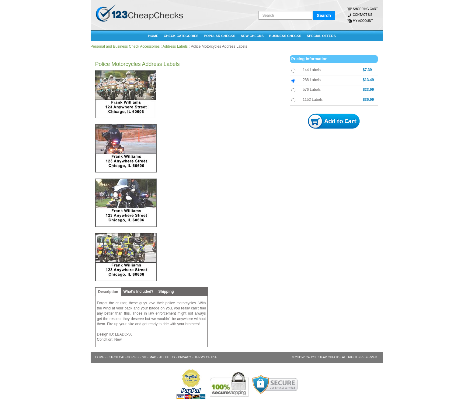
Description (108, 292)
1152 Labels (312, 99)
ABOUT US (167, 357)
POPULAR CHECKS (219, 36)
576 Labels (312, 89)
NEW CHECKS (252, 36)
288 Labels (312, 80)
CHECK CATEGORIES (181, 36)
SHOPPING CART (365, 9)
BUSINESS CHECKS (285, 36)
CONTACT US (362, 14)
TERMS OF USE (205, 357)
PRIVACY (184, 357)
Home (153, 36)
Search (324, 15)
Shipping (166, 291)
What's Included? (138, 291)
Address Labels (175, 46)
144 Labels (312, 70)
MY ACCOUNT (363, 20)
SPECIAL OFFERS (321, 36)
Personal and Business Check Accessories (125, 46)
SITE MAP (149, 357)
